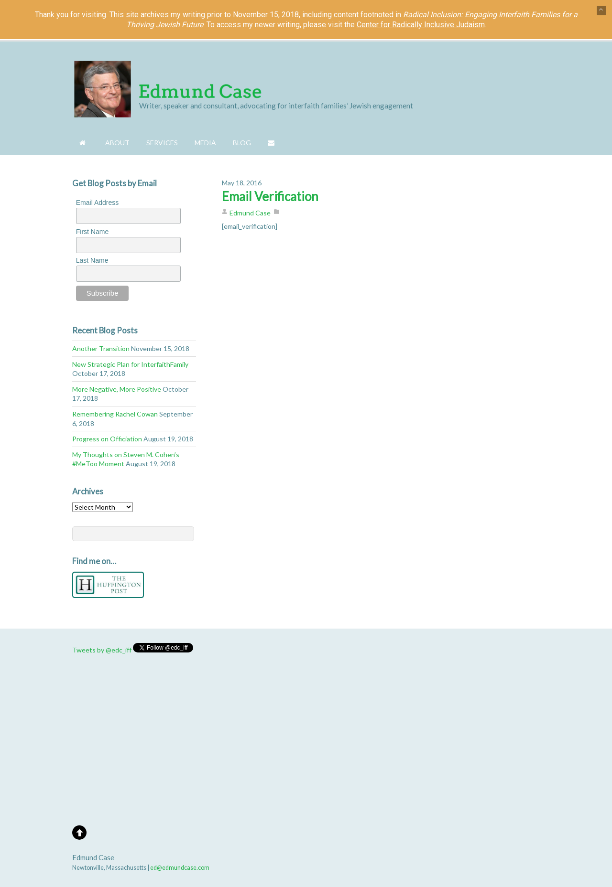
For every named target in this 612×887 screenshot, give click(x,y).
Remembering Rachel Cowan (115, 414)
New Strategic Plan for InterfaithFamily (130, 364)
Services (162, 143)
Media (205, 143)
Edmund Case (250, 213)
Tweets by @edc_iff (101, 650)
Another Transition (101, 348)
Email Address (97, 202)
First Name (92, 231)
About (117, 143)
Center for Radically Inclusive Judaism (421, 24)
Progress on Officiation (107, 439)
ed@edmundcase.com (179, 867)
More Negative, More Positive (116, 389)
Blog (242, 143)
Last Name (92, 260)
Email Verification (270, 196)
